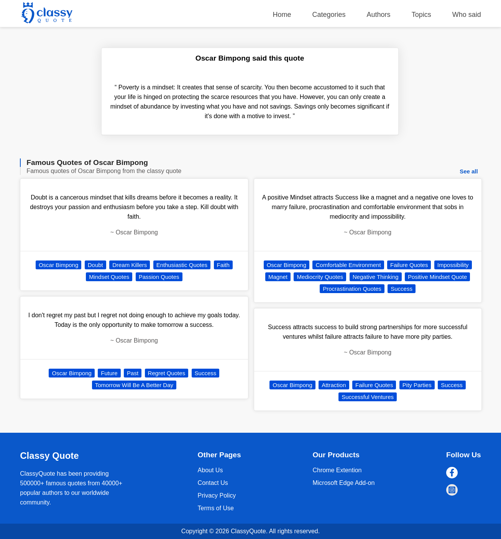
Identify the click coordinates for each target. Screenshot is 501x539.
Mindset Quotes (109, 277)
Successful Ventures (368, 397)
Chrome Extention (336, 470)
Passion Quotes (159, 277)
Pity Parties (417, 385)
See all (469, 171)
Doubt (95, 265)
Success (206, 373)
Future (109, 373)
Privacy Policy (217, 495)
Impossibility (453, 265)
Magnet (277, 277)
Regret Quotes (167, 373)
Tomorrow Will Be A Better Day (134, 385)
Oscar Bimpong (58, 265)
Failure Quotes (409, 265)
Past (132, 373)
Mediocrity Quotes (320, 277)
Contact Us (213, 483)
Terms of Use (216, 508)
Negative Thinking (376, 277)
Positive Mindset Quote (437, 277)
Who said (466, 14)
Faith (223, 265)
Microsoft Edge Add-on (343, 483)
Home (282, 14)
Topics (421, 14)
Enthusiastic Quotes (181, 265)
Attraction (334, 385)
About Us (210, 470)
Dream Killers (129, 265)
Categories (329, 14)
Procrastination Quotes (352, 288)
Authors (379, 14)
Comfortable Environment (348, 265)
